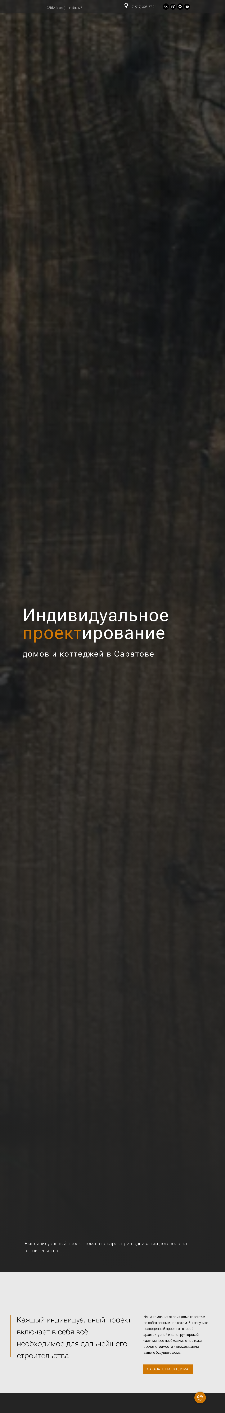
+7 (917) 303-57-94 (143, 7)
